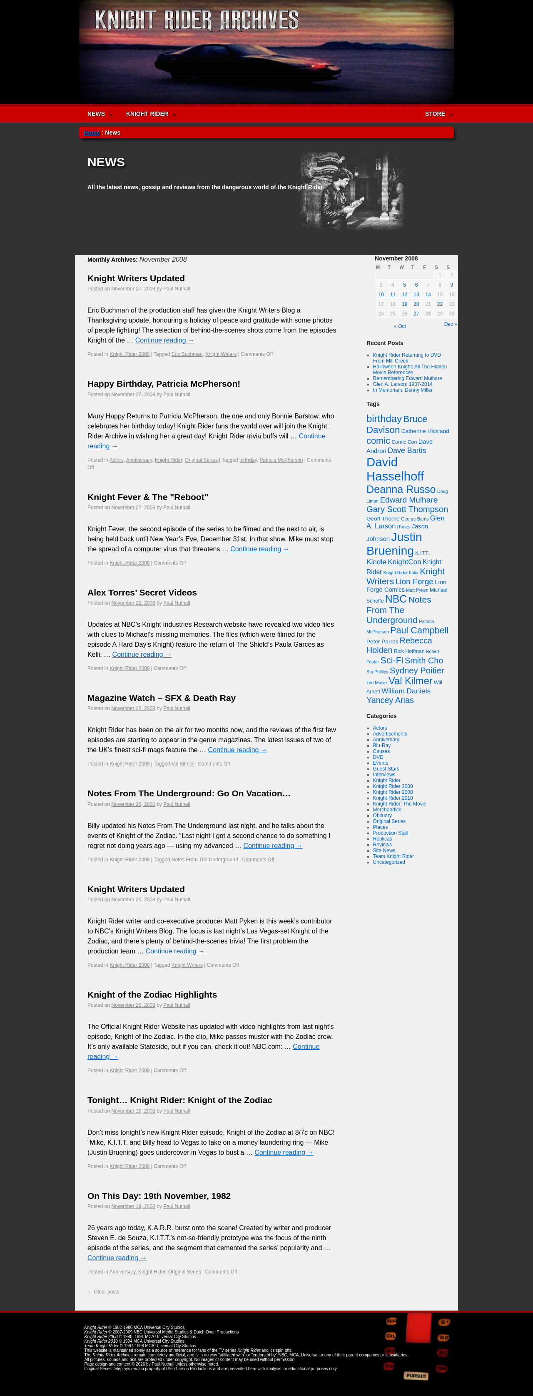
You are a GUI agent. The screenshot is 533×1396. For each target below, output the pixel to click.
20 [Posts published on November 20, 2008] (416, 304)
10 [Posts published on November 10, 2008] (381, 295)
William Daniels (406, 691)
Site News (384, 850)
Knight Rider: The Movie (400, 804)
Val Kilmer (183, 764)
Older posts (103, 1292)
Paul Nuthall (176, 289)
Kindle (376, 562)
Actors (117, 460)
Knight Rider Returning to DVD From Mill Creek (407, 358)
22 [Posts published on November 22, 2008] (440, 304)
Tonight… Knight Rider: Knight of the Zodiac (179, 1100)
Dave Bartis (407, 450)
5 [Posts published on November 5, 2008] (404, 285)
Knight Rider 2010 (393, 798)
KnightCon (404, 562)
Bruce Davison (396, 424)
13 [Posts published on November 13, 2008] (416, 295)
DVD (378, 757)
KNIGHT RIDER (147, 113)
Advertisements (390, 734)
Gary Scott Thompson (407, 509)
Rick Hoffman (409, 651)
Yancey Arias (390, 700)
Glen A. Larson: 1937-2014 (403, 384)
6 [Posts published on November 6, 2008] (416, 285)
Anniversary (139, 460)
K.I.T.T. (422, 552)
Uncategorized (389, 862)
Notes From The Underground (205, 860)
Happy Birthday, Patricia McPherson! (163, 383)
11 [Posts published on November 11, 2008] (393, 295)
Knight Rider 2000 (393, 786)
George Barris (414, 518)
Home (92, 132)
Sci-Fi (392, 660)
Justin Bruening (394, 543)
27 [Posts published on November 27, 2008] (416, 314)
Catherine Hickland (425, 431)
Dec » (450, 324)
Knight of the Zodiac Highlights (152, 994)
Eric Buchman (187, 354)
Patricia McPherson (281, 460)
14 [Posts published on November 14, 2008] (428, 295)
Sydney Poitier (417, 670)
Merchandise (387, 810)
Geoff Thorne (383, 518)
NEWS (96, 113)
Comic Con (404, 442)
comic (378, 440)
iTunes (404, 526)
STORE (435, 113)
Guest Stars (386, 769)
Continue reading (164, 340)
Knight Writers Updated (136, 278)
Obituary (382, 815)
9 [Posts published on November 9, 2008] (452, 285)
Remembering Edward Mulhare (407, 378)
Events (381, 763)
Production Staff (390, 833)
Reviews (382, 845)
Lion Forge (414, 581)
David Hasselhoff (395, 469)
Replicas (382, 839)
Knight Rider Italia (401, 572)
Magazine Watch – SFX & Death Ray (161, 698)
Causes (381, 751)
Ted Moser (376, 682)
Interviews (384, 775)
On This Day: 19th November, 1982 (159, 1196)
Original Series (201, 460)
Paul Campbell (419, 630)
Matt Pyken (417, 590)
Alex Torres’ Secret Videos (142, 592)
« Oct (400, 326)
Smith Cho (424, 660)
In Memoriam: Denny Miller (403, 390)
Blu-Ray (382, 745)
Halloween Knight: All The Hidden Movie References (410, 369)
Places (380, 827)
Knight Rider (168, 460)
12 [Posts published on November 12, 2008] (404, 295)
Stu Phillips (377, 671)
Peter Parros (382, 641)
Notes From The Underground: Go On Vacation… (189, 793)
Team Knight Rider (393, 856)
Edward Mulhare (409, 499)
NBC (396, 599)
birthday (248, 460)
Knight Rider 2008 (129, 354)
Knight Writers (221, 354)
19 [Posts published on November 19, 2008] (404, 304)
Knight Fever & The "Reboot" (148, 497)
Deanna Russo (401, 489)
